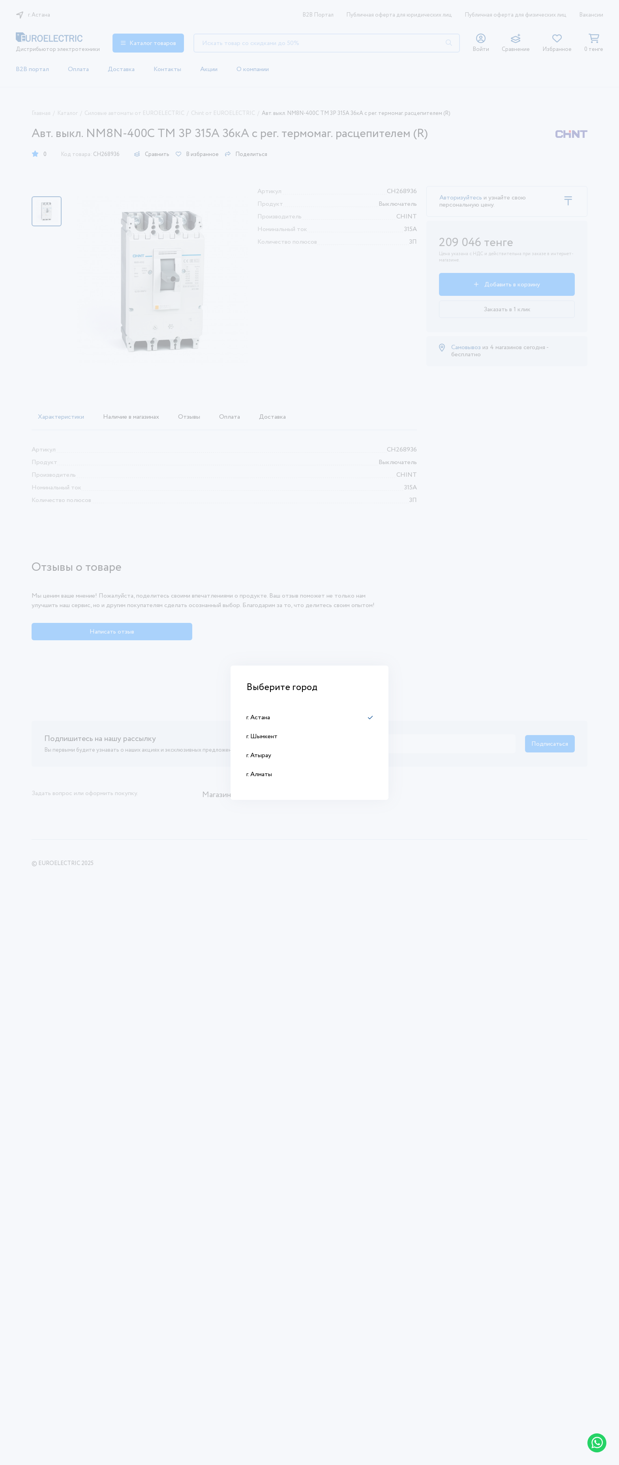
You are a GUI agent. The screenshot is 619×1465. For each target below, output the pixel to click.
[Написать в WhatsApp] (596, 1442)
